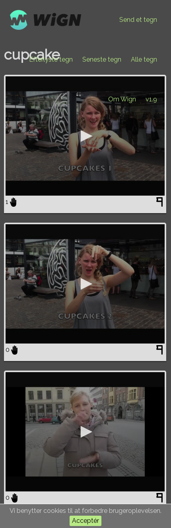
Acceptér (85, 520)
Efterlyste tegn (51, 59)
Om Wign (122, 99)
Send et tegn (138, 19)
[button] (85, 136)
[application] (85, 136)
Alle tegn (144, 59)
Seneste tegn (101, 59)
